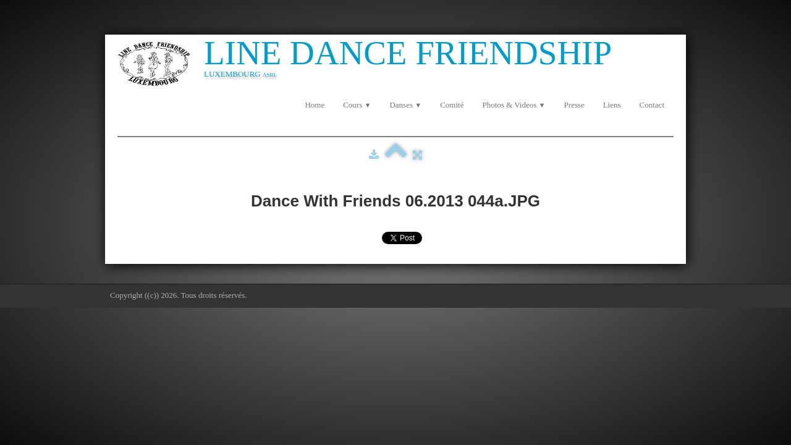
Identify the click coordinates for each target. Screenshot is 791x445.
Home (314, 104)
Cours (357, 104)
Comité (451, 104)
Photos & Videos (513, 104)
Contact (652, 104)
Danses (405, 104)
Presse (574, 104)
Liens (612, 104)
